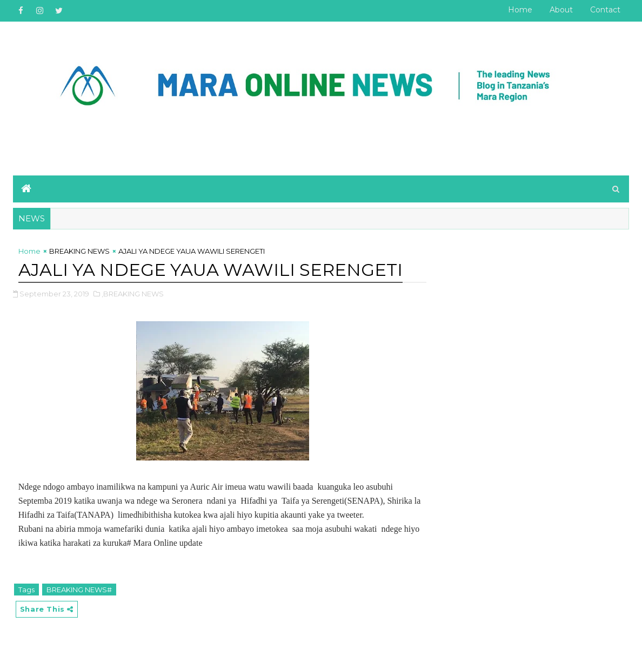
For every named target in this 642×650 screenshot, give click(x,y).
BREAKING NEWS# (79, 589)
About (561, 10)
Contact (605, 10)
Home (520, 10)
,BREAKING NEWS (133, 293)
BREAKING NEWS (79, 251)
